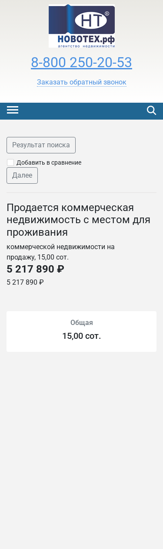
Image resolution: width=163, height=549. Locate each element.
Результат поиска (41, 145)
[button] (81, 82)
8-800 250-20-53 (81, 62)
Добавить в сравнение (49, 162)
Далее (22, 175)
